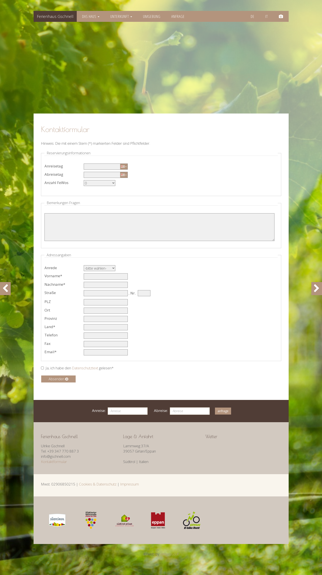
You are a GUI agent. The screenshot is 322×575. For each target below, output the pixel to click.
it (266, 16)
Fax (47, 343)
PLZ (47, 301)
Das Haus (90, 16)
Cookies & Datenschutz (97, 484)
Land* (49, 326)
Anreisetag (53, 166)
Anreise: (99, 410)
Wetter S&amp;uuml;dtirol (238, 446)
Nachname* (54, 284)
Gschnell (55, 16)
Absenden (58, 379)
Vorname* (53, 275)
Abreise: (161, 410)
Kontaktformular (54, 461)
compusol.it (169, 553)
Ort (47, 310)
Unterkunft (121, 16)
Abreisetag (53, 174)
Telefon (51, 334)
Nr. (133, 293)
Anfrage (178, 16)
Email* (50, 351)
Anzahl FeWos (56, 182)
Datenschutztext (85, 367)
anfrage (223, 411)
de (252, 16)
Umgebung (151, 16)
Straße (50, 292)
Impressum (129, 484)
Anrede (50, 267)
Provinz (50, 318)
